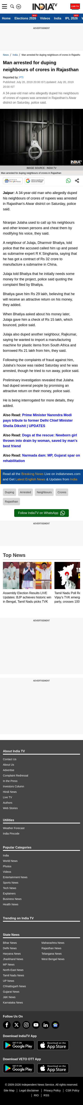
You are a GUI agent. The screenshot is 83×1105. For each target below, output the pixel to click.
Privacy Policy (52, 1090)
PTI (21, 77)
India (57, 18)
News (6, 55)
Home (6, 18)
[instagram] (26, 1025)
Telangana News (52, 953)
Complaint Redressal (15, 775)
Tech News (9, 888)
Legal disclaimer (29, 1090)
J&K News (9, 997)
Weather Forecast (13, 828)
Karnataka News (13, 1002)
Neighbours (44, 492)
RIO (36, 1095)
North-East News (13, 970)
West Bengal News (53, 959)
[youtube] (36, 1025)
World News (10, 860)
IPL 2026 (71, 18)
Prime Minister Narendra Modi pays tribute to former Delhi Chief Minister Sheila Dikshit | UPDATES (38, 420)
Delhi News (10, 948)
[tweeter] (16, 1025)
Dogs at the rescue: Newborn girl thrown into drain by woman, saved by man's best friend (40, 440)
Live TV (7, 797)
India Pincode (11, 833)
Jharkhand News (13, 959)
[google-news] (55, 1025)
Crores (62, 492)
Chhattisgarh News (14, 986)
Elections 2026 (25, 18)
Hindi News (10, 791)
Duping (9, 492)
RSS (46, 1095)
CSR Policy (72, 1090)
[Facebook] (7, 1025)
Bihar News (10, 942)
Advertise (8, 770)
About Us (8, 764)
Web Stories (10, 808)
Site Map (9, 1090)
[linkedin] (46, 1025)
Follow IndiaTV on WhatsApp (41, 513)
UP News (8, 980)
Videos (45, 18)
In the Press (10, 781)
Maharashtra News (53, 942)
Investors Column (13, 786)
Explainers (9, 893)
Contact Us (9, 759)
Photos (7, 866)
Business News (12, 898)
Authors (7, 802)
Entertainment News (15, 877)
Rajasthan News (51, 948)
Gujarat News (11, 991)
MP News (9, 964)
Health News (10, 904)
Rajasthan (11, 501)
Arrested (25, 492)
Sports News (10, 882)
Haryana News (12, 953)
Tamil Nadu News (13, 975)
